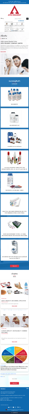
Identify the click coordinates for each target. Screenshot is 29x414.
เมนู (2, 18)
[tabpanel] (14, 26)
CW (11, 409)
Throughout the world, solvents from (8, 373)
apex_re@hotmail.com (8, 400)
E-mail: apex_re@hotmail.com (14, 1)
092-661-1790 (7, 2)
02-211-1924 (23, 2)
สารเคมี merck (6, 404)
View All (14, 266)
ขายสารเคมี (2, 404)
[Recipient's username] (20, 19)
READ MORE (3, 51)
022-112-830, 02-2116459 (16, 2)
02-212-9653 (6, 399)
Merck (2, 376)
